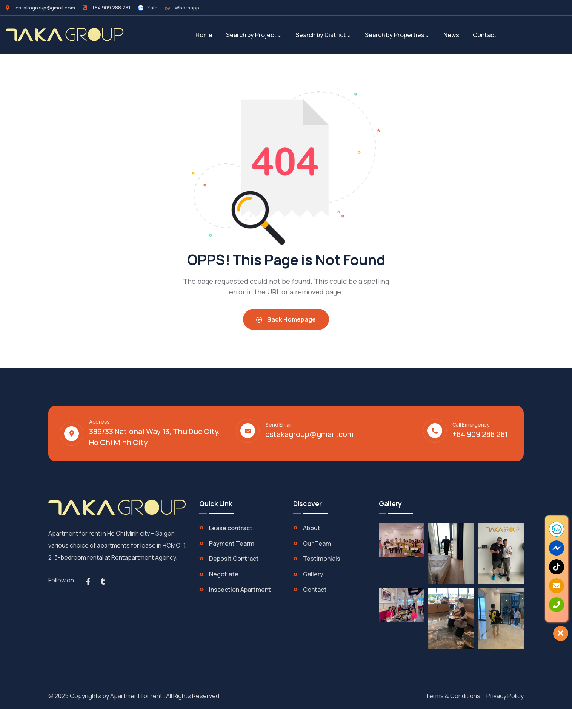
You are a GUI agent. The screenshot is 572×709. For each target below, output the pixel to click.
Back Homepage (286, 319)
